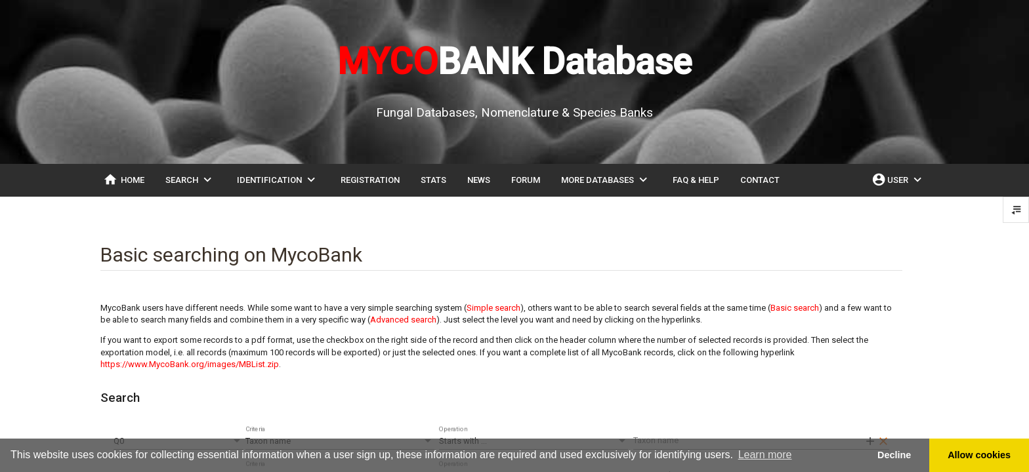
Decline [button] (894, 455)
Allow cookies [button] (979, 455)
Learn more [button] (765, 454)
